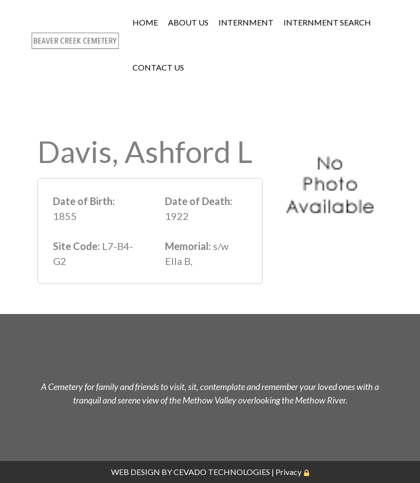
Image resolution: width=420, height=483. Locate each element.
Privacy (289, 471)
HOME (145, 22)
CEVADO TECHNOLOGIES (222, 471)
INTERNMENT (246, 22)
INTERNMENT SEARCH (327, 22)
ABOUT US (188, 22)
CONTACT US (158, 67)
